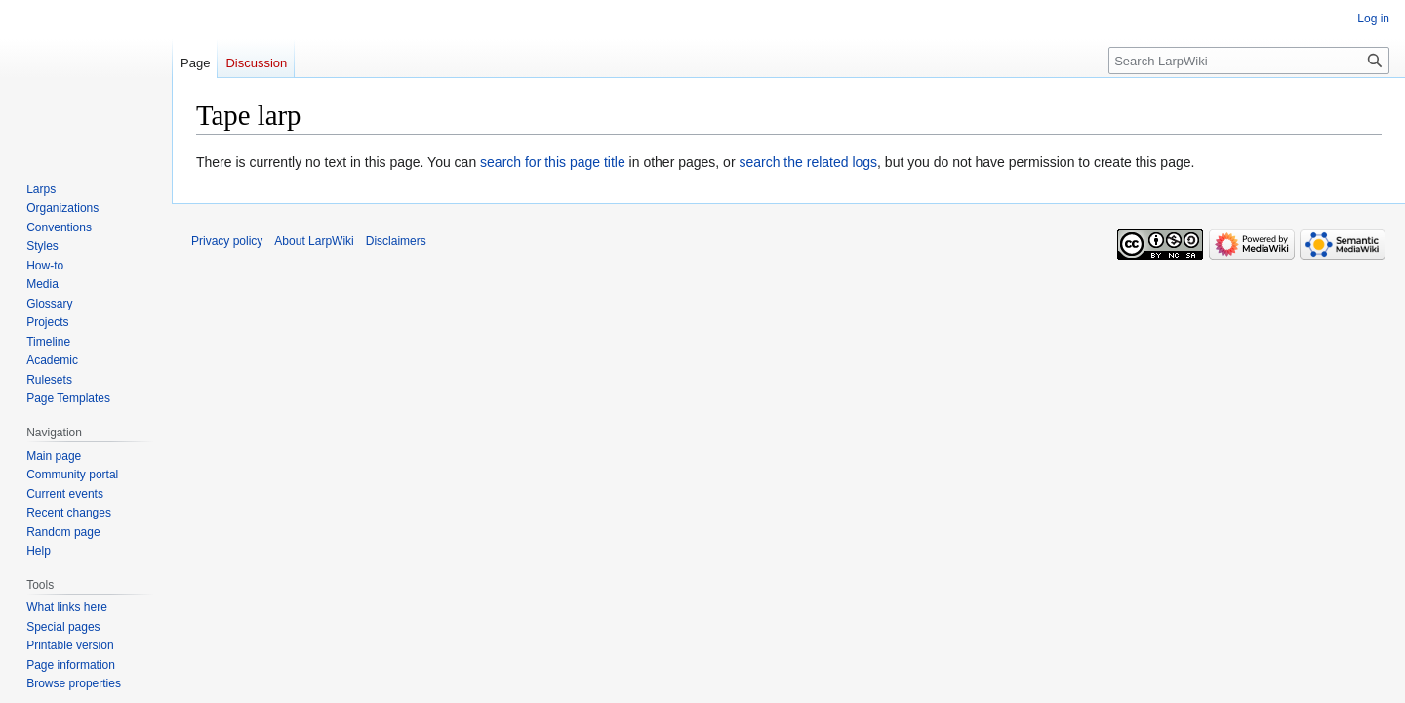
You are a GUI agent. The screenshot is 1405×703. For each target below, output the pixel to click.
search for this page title (552, 162)
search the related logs (808, 162)
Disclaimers (396, 241)
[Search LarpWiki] (1248, 60)
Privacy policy (226, 241)
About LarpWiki (313, 241)
